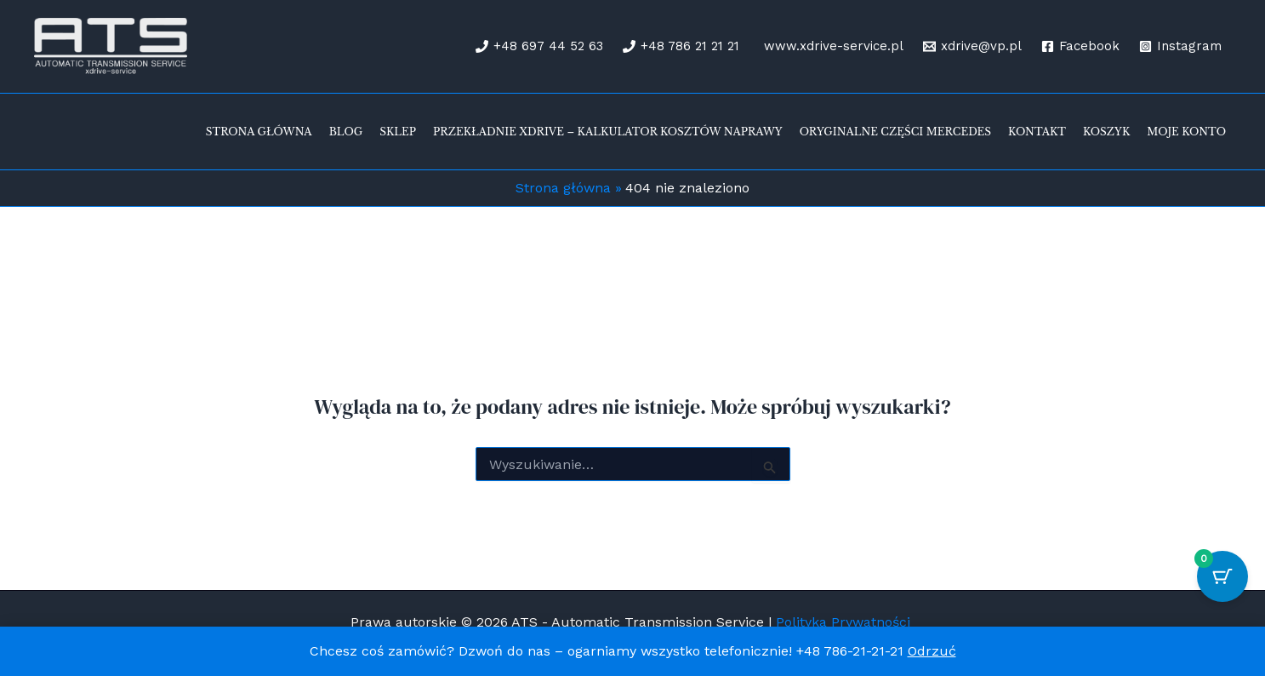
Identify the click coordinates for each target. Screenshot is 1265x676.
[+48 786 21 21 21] (681, 46)
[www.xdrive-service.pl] (831, 46)
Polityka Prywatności (845, 622)
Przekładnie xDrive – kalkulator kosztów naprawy (608, 131)
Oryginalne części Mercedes (895, 131)
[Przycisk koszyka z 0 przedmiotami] (1222, 576)
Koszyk (1106, 131)
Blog (346, 131)
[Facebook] (1080, 46)
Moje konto (1186, 131)
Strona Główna (259, 131)
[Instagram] (1180, 46)
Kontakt (1037, 131)
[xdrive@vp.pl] (972, 46)
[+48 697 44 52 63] (539, 46)
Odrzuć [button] (932, 651)
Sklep (397, 131)
